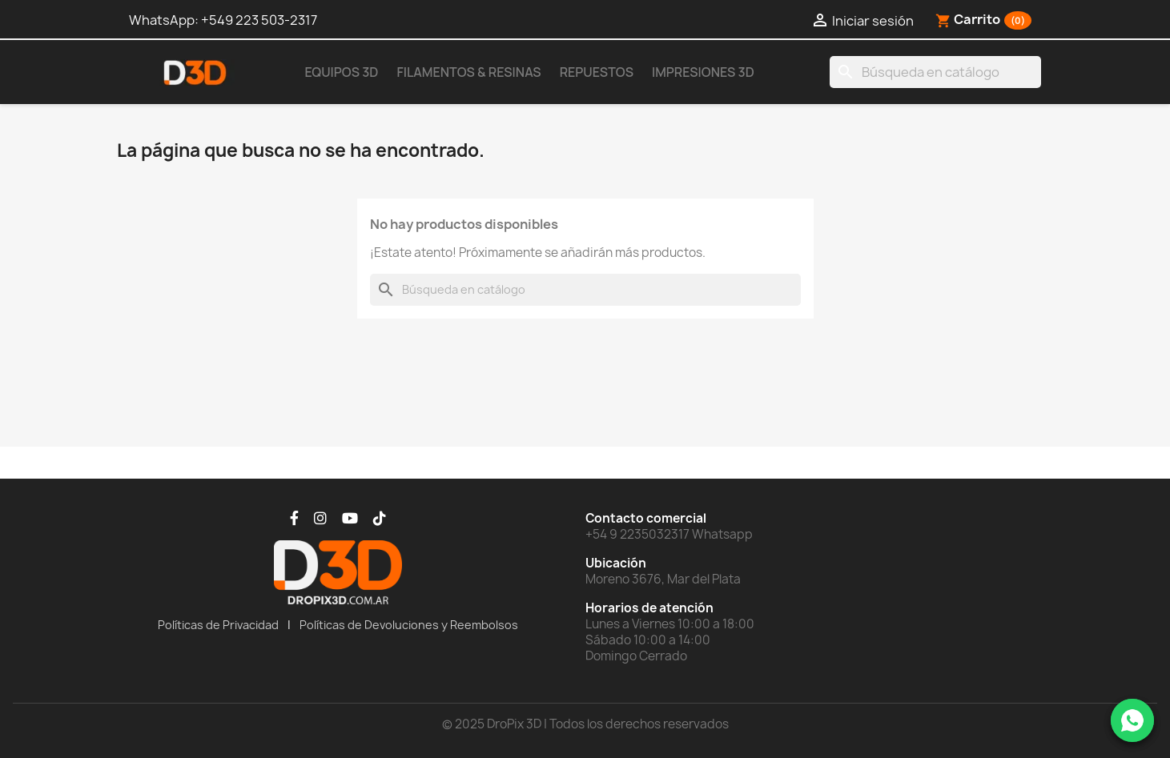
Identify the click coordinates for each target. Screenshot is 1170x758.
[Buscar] (935, 72)
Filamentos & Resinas (468, 72)
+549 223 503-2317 (259, 20)
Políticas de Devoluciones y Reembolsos (409, 624)
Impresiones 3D (703, 72)
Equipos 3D (342, 72)
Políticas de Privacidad (218, 624)
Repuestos (596, 72)
